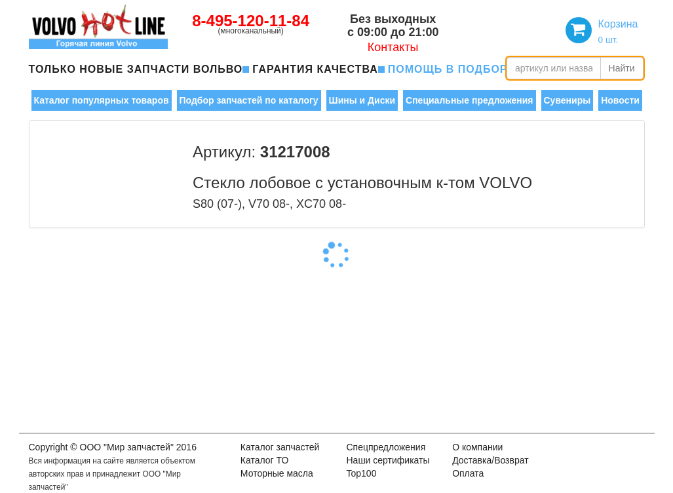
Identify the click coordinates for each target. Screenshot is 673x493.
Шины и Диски (362, 100)
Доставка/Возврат (490, 460)
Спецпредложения (385, 447)
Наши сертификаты (387, 460)
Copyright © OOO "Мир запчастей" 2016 (113, 447)
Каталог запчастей (280, 447)
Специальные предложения (469, 100)
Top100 (361, 473)
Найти (622, 68)
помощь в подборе (451, 69)
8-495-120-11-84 (250, 21)
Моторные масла (276, 473)
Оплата (468, 473)
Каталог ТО (264, 460)
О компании (477, 447)
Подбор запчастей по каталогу (249, 100)
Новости (620, 100)
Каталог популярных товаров (101, 100)
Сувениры (567, 100)
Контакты (393, 47)
